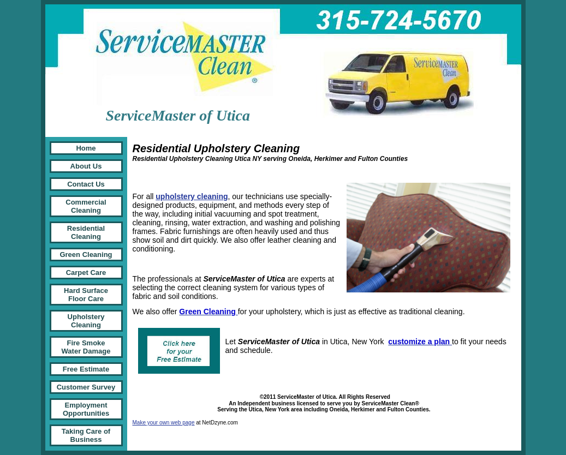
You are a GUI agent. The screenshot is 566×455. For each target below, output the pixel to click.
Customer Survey (86, 387)
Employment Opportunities (86, 409)
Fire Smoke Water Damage (86, 347)
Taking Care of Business (86, 435)
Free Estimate (86, 369)
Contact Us (86, 184)
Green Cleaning (85, 254)
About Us (86, 166)
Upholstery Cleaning (86, 321)
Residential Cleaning (86, 232)
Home (86, 148)
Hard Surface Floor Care (86, 294)
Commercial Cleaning (85, 206)
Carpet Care (86, 272)
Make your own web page (164, 423)
